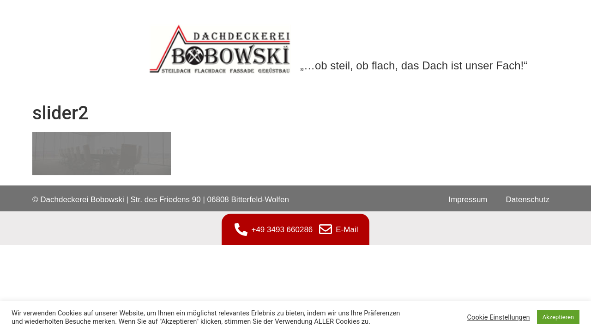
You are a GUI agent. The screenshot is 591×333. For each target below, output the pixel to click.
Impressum (467, 199)
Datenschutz (528, 199)
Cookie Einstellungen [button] (498, 317)
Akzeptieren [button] (558, 317)
